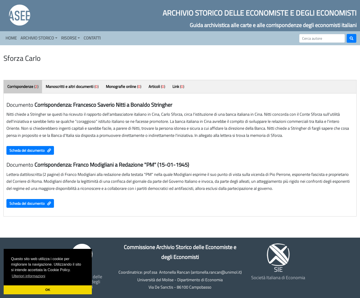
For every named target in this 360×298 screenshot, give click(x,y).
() (22, 87)
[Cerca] (322, 38)
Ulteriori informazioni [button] (28, 276)
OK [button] (47, 290)
